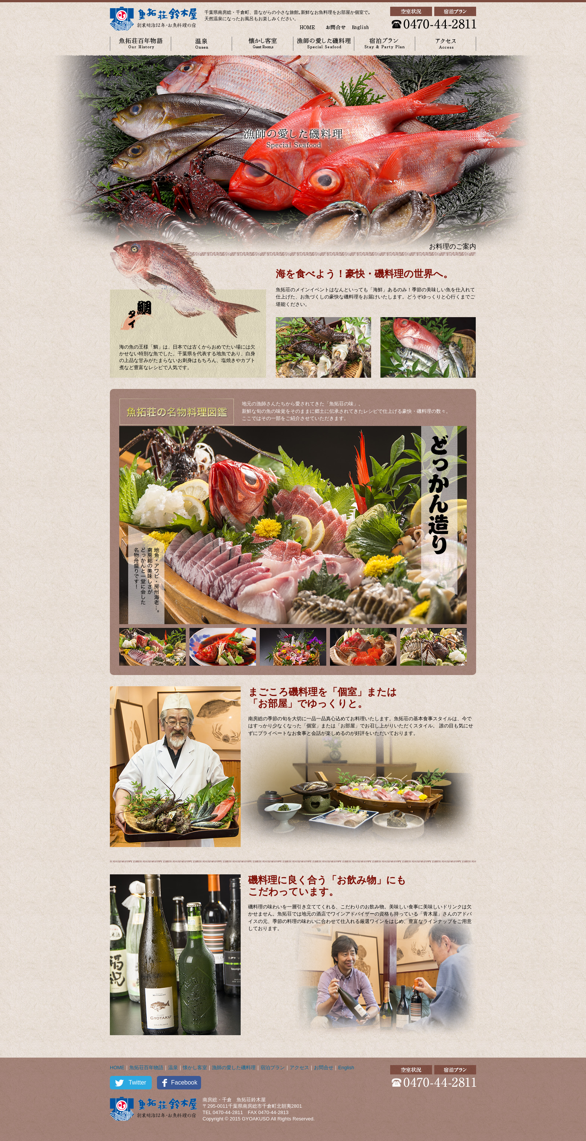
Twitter (137, 1082)
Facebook (184, 1082)
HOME (117, 1067)
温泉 (173, 1067)
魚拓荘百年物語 (146, 1067)
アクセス (299, 1067)
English (346, 1067)
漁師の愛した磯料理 (234, 1067)
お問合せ (323, 1067)
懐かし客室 (195, 1067)
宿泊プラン (272, 1067)
